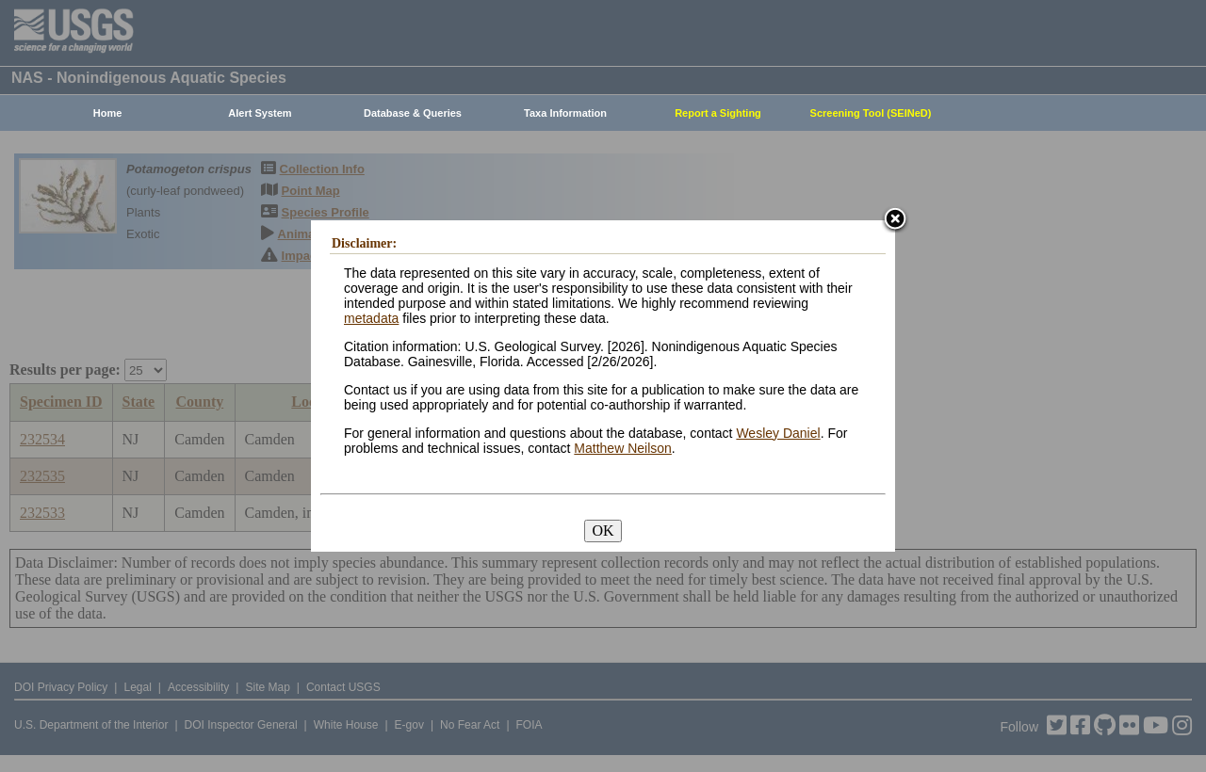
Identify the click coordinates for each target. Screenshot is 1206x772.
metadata (371, 318)
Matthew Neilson (623, 448)
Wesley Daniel (778, 433)
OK (602, 531)
